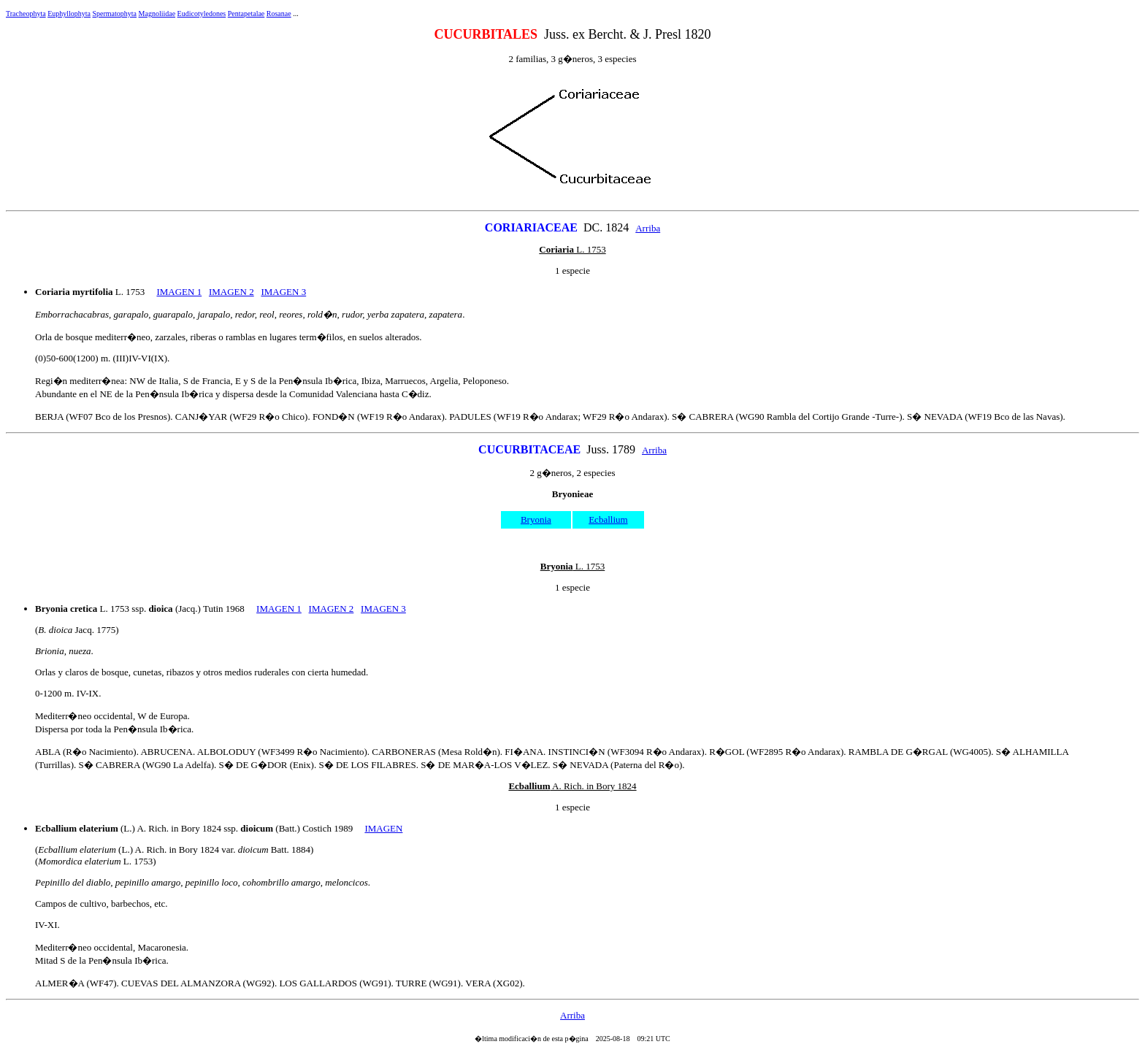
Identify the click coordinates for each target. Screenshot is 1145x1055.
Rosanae (279, 13)
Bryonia (536, 519)
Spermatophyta (115, 13)
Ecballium (608, 519)
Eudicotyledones (201, 13)
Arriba (647, 228)
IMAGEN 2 (231, 291)
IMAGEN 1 (179, 291)
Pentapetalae (246, 13)
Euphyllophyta (69, 13)
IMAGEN (383, 828)
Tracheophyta (26, 13)
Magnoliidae (157, 13)
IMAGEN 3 (283, 291)
